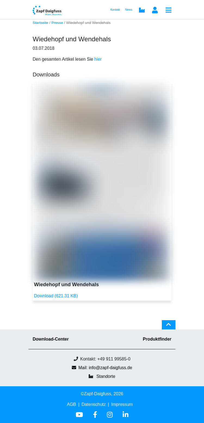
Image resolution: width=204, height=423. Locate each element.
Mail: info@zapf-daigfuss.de (102, 367)
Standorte (106, 376)
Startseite (40, 23)
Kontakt (115, 9)
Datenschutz (94, 404)
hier (98, 59)
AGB (71, 404)
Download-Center (51, 339)
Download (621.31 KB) (56, 296)
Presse (57, 23)
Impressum (122, 404)
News (128, 9)
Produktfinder (157, 339)
